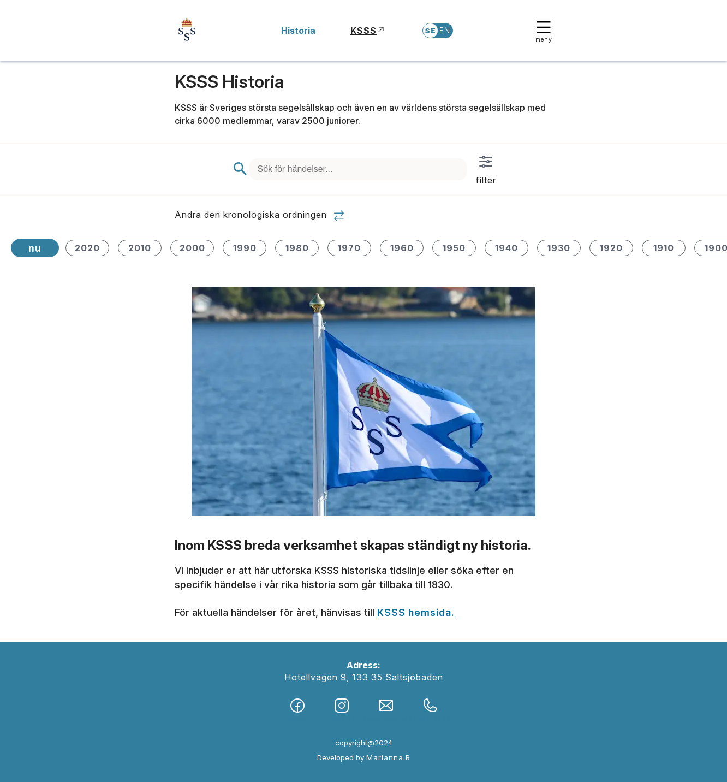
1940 (506, 247)
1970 (349, 247)
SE (430, 30)
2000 (192, 247)
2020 (87, 247)
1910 (663, 247)
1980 (297, 247)
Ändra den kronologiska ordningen (260, 215)
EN (444, 30)
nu (34, 248)
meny (543, 31)
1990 (245, 247)
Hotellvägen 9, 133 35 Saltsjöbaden (363, 677)
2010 (139, 247)
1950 (454, 247)
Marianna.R (388, 757)
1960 (402, 247)
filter (486, 169)
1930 (558, 247)
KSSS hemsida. (416, 612)
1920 (611, 247)
